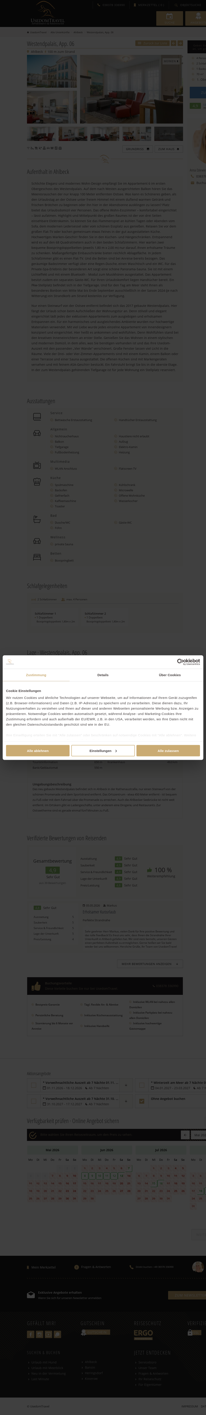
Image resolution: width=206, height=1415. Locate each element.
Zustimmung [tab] (36, 675)
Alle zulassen (168, 750)
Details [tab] (103, 675)
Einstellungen (103, 750)
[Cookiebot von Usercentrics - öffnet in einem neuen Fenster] (180, 662)
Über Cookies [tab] (170, 675)
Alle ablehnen (38, 750)
